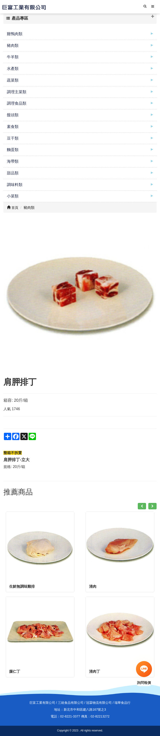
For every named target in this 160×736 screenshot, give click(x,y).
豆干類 (13, 138)
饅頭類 (13, 115)
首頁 (12, 208)
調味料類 (14, 185)
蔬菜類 (13, 80)
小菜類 (13, 196)
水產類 (13, 68)
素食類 (13, 127)
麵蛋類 (13, 150)
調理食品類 (16, 103)
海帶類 (13, 161)
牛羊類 (13, 57)
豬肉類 (13, 45)
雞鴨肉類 (14, 34)
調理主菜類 (16, 92)
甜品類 (13, 173)
